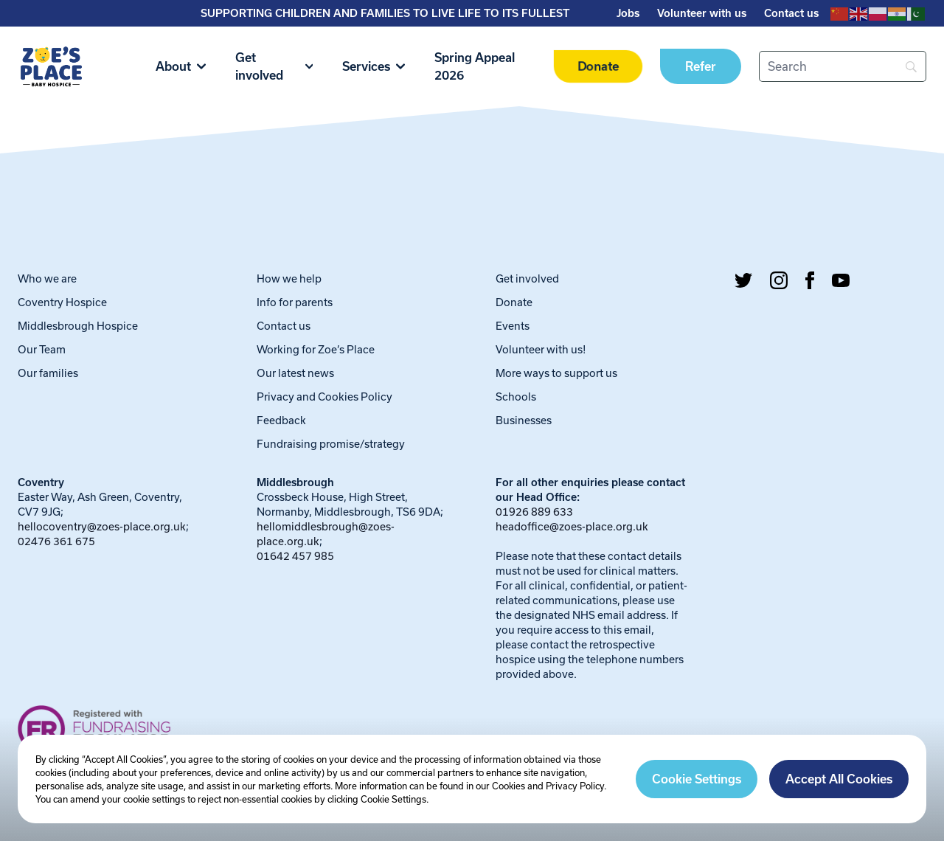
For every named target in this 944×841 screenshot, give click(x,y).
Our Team (42, 349)
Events (513, 325)
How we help (289, 278)
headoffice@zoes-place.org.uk (572, 526)
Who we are (47, 278)
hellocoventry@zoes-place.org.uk (102, 526)
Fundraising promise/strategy (331, 443)
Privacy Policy (575, 786)
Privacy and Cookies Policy (324, 396)
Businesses (524, 420)
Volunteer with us (701, 13)
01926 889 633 (534, 511)
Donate (598, 67)
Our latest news (295, 373)
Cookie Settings (696, 779)
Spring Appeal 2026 (474, 66)
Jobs (628, 13)
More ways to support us (556, 373)
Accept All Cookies (838, 779)
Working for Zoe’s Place (316, 349)
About (181, 66)
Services (373, 66)
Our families (48, 373)
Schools (516, 396)
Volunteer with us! (541, 349)
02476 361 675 (56, 541)
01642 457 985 (295, 556)
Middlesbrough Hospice (78, 325)
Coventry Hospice (62, 302)
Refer (700, 66)
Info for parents (295, 302)
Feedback (281, 420)
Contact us (791, 13)
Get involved (274, 66)
